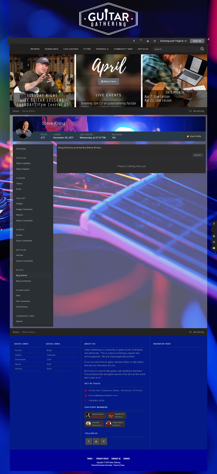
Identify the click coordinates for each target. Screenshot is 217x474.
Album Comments (24, 220)
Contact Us (116, 458)
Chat (49, 359)
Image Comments (24, 209)
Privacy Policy (102, 458)
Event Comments (24, 240)
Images (19, 203)
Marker (19, 321)
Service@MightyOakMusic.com (103, 395)
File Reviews (22, 307)
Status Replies (22, 169)
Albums (19, 215)
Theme (90, 458)
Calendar (51, 355)
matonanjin (118, 422)
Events (19, 235)
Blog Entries (21, 275)
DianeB (95, 422)
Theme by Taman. (119, 465)
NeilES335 (119, 414)
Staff (49, 364)
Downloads (51, 49)
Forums (18, 350)
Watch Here (108, 81)
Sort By (198, 155)
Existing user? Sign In (173, 41)
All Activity (21, 148)
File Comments (23, 301)
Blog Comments (23, 281)
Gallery (18, 355)
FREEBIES (102, 49)
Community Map (123, 49)
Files (18, 295)
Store (87, 49)
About (18, 364)
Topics (19, 183)
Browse (35, 49)
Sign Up (197, 41)
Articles (143, 49)
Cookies (126, 458)
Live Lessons (70, 49)
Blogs (49, 350)
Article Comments (24, 261)
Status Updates (23, 163)
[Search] (166, 49)
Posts (18, 189)
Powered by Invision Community (101, 465)
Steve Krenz (98, 414)
